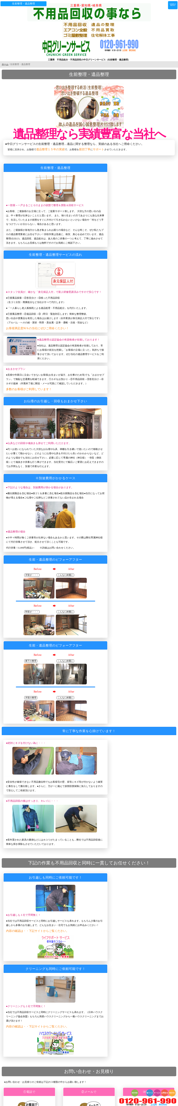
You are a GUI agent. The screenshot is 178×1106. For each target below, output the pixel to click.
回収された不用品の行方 (33, 1054)
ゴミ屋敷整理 (28, 965)
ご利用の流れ (28, 921)
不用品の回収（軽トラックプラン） (38, 943)
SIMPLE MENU (174, 4)
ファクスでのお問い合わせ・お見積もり (40, 1032)
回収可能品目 (28, 930)
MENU (172, 1093)
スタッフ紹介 (28, 916)
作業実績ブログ (29, 934)
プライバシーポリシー (32, 1059)
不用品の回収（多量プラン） (35, 947)
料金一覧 (26, 1068)
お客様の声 (27, 1041)
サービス (157, 1093)
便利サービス (28, 1001)
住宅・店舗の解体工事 (32, 992)
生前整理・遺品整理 (31, 961)
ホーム (5, 60)
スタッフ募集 (28, 1050)
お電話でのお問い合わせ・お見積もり (39, 1023)
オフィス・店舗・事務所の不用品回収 (39, 970)
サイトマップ (28, 1063)
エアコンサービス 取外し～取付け (38, 979)
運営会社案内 (28, 1045)
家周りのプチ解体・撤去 (33, 988)
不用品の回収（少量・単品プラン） (38, 952)
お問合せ (164, 1093)
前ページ (150, 1093)
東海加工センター (30, 1010)
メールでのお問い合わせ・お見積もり (39, 1028)
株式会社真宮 (28, 1014)
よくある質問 (28, 925)
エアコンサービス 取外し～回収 (37, 974)
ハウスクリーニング (31, 1005)
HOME (135, 1093)
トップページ (28, 912)
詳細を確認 (24, 735)
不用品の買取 (28, 956)
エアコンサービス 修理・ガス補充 (38, 983)
